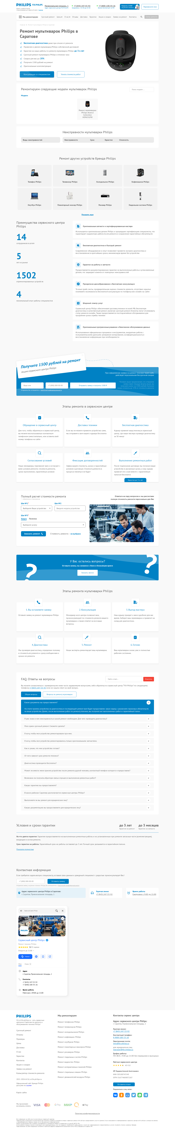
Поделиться (115, 1095)
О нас (67, 17)
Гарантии (93, 17)
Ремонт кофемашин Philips (69, 1037)
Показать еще (87, 214)
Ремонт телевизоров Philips (70, 1027)
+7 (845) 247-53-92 (82, 6)
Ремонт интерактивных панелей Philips (75, 1067)
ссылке (28, 1085)
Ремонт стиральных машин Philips (72, 1072)
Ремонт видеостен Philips (69, 1062)
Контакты (132, 17)
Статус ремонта (151, 17)
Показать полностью (25, 849)
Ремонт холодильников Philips (71, 1032)
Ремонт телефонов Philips (69, 1022)
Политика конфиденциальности (87, 1113)
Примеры (20, 1039)
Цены (59, 17)
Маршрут (25, 956)
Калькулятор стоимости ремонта (30, 1073)
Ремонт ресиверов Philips (69, 1052)
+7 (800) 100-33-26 (107, 6)
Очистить (148, 679)
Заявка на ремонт (120, 17)
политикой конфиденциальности (51, 390)
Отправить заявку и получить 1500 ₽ (93, 385)
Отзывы (75, 17)
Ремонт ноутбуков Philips (68, 1042)
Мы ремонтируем (28, 16)
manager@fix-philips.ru (123, 1049)
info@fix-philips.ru (121, 1043)
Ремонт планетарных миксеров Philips (74, 1047)
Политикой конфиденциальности (68, 885)
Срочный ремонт (47, 17)
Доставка (83, 17)
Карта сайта (21, 1092)
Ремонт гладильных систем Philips (72, 1057)
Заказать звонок (87, 573)
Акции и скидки (105, 17)
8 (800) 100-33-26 (121, 1037)
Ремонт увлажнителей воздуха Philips (74, 1077)
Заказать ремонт (33, 534)
